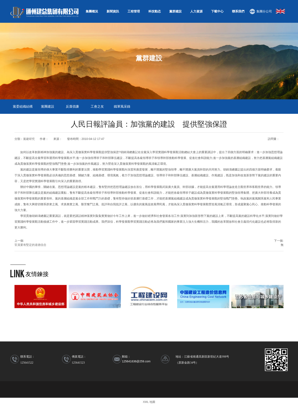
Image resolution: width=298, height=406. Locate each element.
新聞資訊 (113, 11)
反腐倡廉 (72, 106)
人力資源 (196, 11)
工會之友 (97, 106)
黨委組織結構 (23, 106)
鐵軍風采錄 (122, 106)
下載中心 (217, 11)
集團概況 (92, 11)
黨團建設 (47, 106)
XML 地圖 (149, 402)
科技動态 (154, 11)
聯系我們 (238, 11)
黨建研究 (29, 139)
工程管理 (133, 11)
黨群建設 (175, 11)
